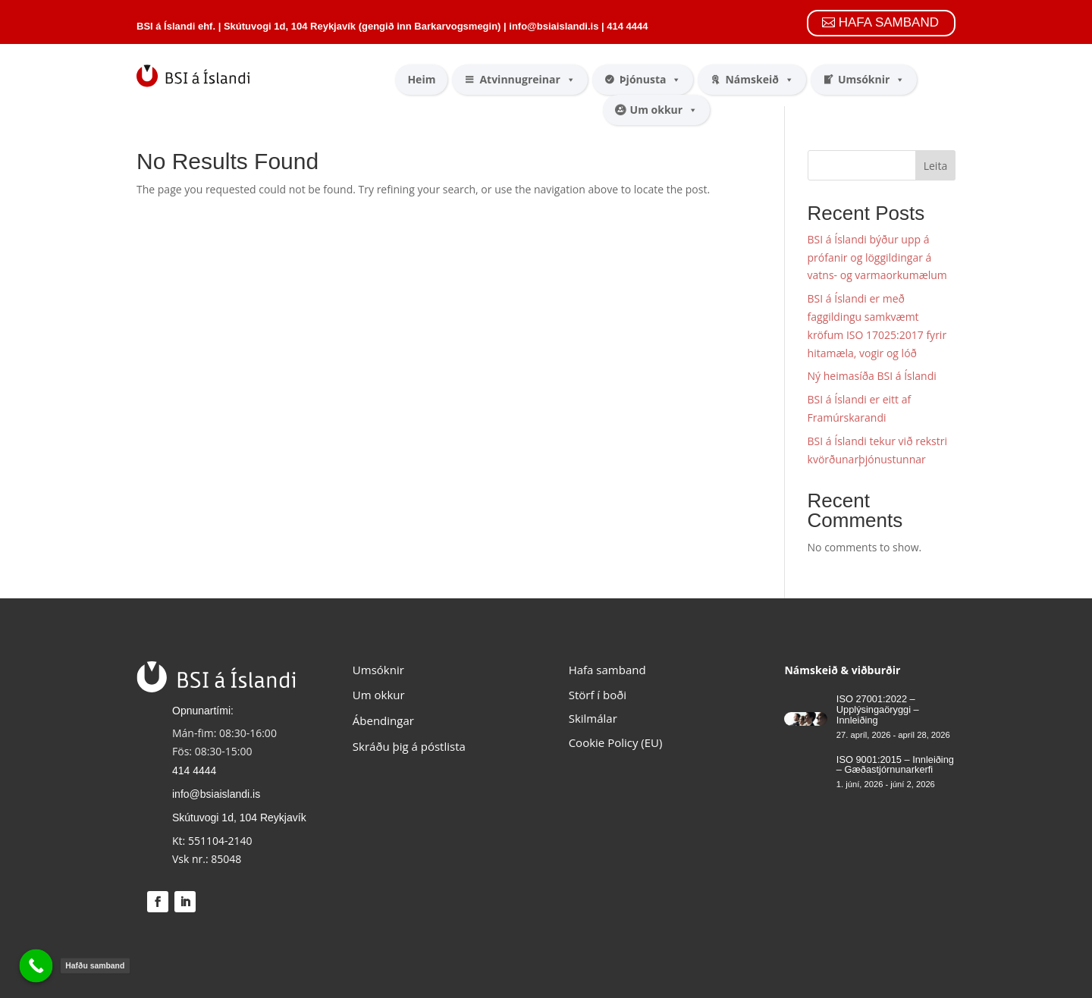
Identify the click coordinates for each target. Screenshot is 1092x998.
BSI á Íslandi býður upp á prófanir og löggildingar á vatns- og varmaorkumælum (877, 257)
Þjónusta (651, 79)
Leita (935, 165)
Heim (421, 79)
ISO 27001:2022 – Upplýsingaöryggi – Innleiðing (877, 709)
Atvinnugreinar (527, 79)
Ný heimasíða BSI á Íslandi (872, 376)
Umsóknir (871, 79)
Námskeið (759, 79)
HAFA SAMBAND (889, 22)
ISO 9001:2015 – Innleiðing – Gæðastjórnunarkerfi (895, 765)
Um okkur (664, 110)
